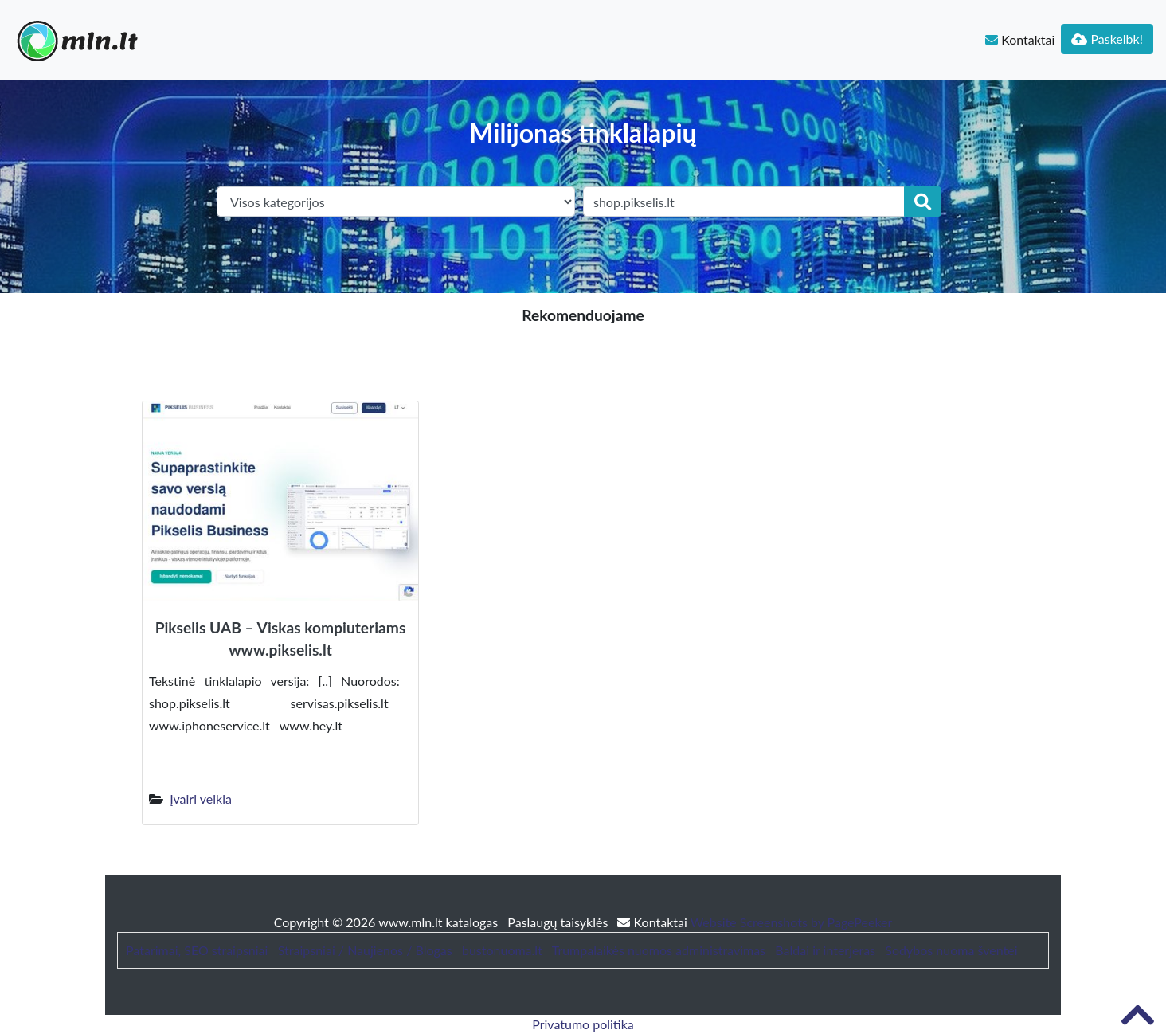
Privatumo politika (583, 1024)
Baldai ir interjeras (825, 950)
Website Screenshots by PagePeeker (792, 922)
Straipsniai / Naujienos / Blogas (365, 950)
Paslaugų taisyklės (559, 922)
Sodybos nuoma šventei (951, 950)
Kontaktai (1019, 39)
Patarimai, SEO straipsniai (197, 950)
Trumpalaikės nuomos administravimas (658, 950)
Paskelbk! (1107, 38)
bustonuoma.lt (502, 950)
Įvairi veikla (201, 798)
